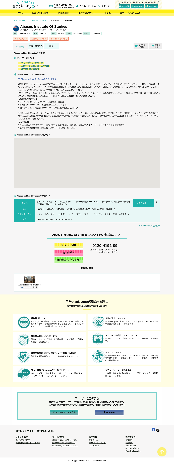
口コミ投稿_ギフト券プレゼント (65, 445)
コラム (108, 13)
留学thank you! (19, 20)
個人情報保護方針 (133, 448)
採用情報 (129, 443)
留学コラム (93, 440)
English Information (133, 451)
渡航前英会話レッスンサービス (64, 440)
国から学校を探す (40, 13)
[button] (141, 170)
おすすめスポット (87, 13)
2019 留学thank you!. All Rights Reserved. (87, 461)
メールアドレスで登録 (64, 412)
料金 (51, 46)
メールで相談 (68, 245)
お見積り (68, 252)
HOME (20, 13)
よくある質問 (94, 445)
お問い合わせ (131, 445)
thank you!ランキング (97, 443)
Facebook (109, 412)
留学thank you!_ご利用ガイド (63, 443)
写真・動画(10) (36, 46)
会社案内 (129, 440)
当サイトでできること (130, 13)
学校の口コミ (64, 13)
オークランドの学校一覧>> (149, 226)
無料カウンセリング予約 (68, 260)
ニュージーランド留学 (38, 20)
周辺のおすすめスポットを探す (28, 443)
